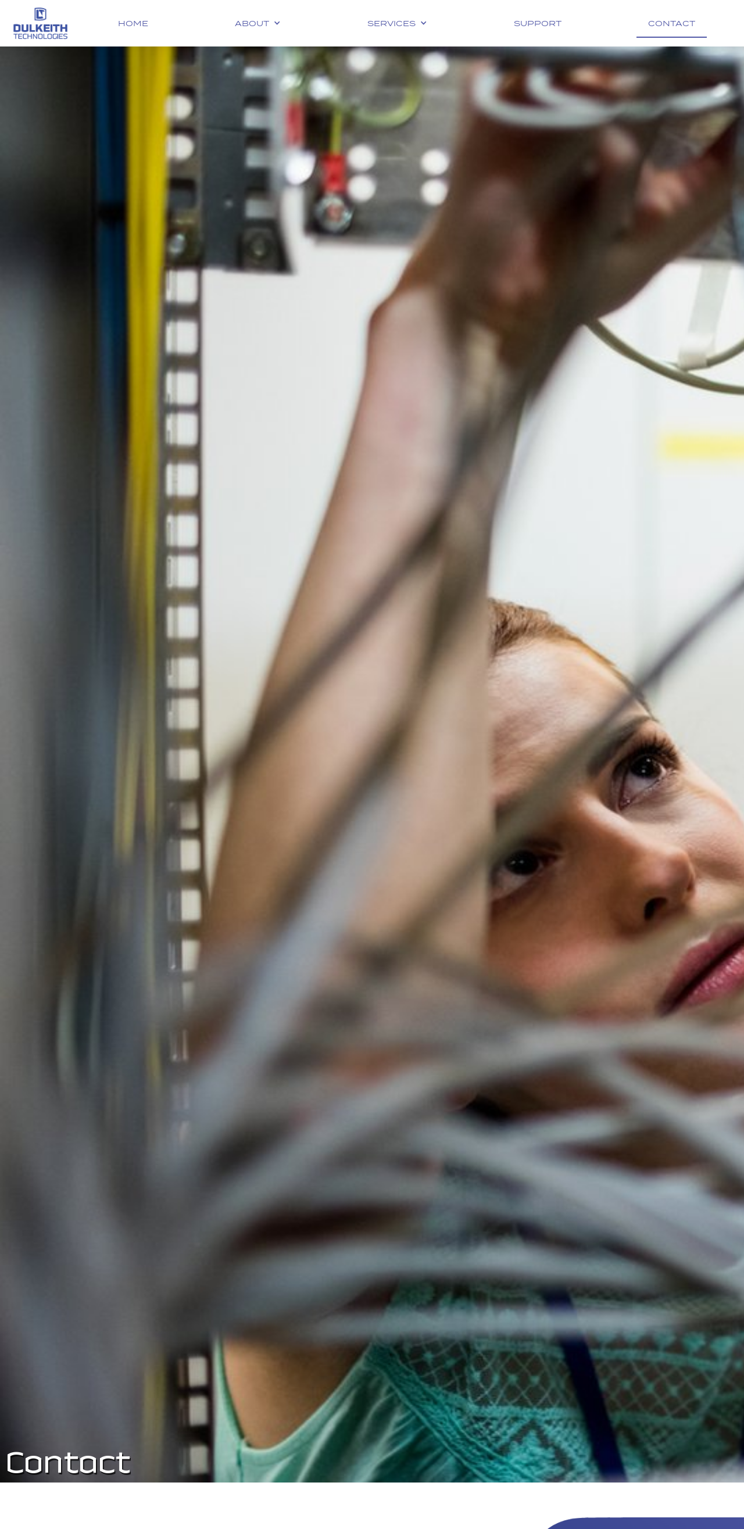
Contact (671, 23)
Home (133, 23)
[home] (40, 23)
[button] (257, 23)
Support (537, 23)
